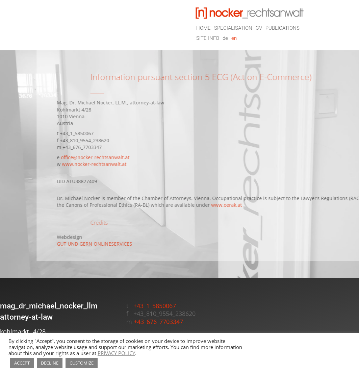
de (225, 38)
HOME (203, 28)
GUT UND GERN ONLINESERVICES (109, 244)
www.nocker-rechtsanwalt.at (109, 164)
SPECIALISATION (233, 28)
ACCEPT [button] (22, 363)
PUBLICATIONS (282, 28)
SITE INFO (207, 38)
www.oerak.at (241, 205)
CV (259, 28)
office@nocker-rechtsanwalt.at (110, 157)
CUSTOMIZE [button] (82, 363)
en (234, 38)
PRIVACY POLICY (116, 353)
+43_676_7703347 (97, 147)
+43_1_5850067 (92, 133)
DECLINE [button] (49, 363)
